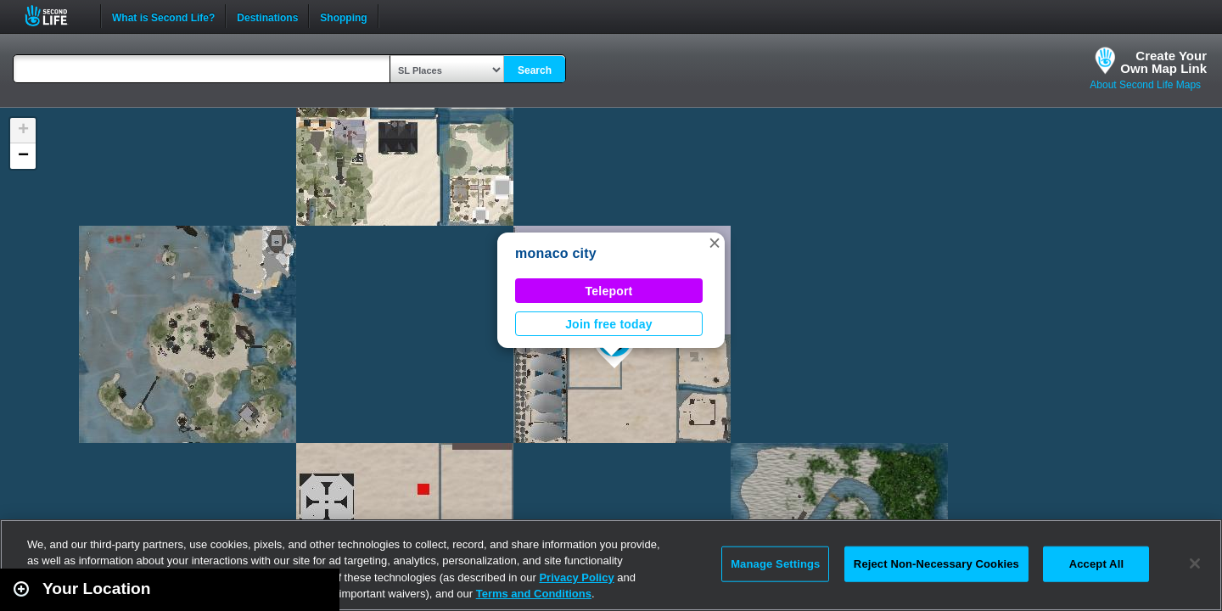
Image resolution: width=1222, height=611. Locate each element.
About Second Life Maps (1145, 85)
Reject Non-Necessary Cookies (936, 564)
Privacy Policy (576, 577)
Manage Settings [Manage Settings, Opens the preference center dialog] (775, 564)
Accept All (1096, 564)
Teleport (609, 291)
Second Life (55, 15)
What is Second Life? (163, 16)
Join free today (609, 324)
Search (535, 70)
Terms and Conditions (533, 593)
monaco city (556, 253)
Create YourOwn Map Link (1163, 62)
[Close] (1195, 563)
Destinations (267, 16)
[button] (714, 243)
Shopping (343, 16)
